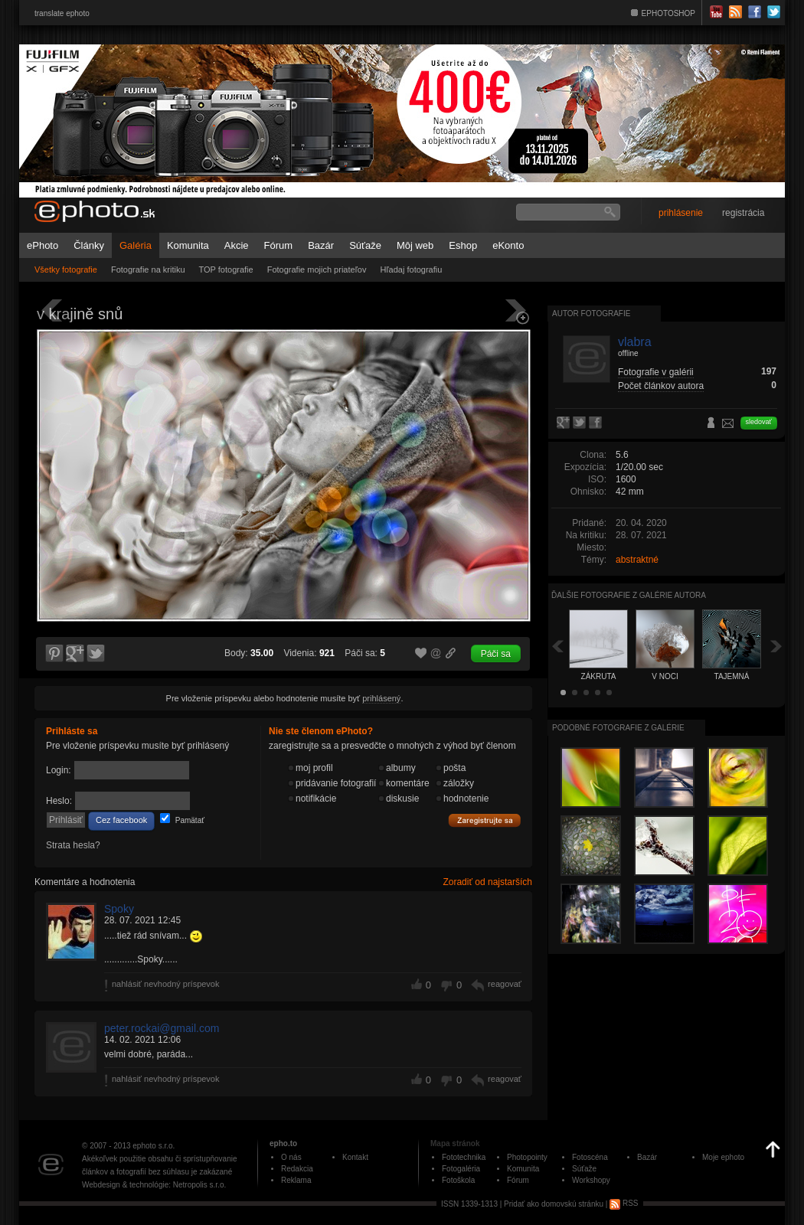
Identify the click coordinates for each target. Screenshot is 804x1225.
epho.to (283, 1143)
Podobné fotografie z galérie (618, 728)
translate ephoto (62, 13)
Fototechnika (463, 1157)
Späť (557, 646)
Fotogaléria (461, 1169)
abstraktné (637, 559)
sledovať (759, 422)
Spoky (119, 909)
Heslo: (59, 800)
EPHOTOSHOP (668, 13)
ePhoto (42, 245)
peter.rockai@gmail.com (161, 1028)
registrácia (743, 212)
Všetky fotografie (65, 269)
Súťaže (365, 245)
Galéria (135, 245)
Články (89, 245)
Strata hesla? (73, 845)
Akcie (236, 245)
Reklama (296, 1180)
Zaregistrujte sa (484, 821)
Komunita (188, 245)
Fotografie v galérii (656, 372)
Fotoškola (458, 1180)
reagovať (504, 983)
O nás (291, 1157)
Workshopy (591, 1180)
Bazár (321, 245)
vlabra (635, 341)
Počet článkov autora (661, 386)
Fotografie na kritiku (148, 269)
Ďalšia (776, 646)
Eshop (463, 245)
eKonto (508, 245)
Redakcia (297, 1169)
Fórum (278, 245)
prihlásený (381, 698)
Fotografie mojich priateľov (317, 269)
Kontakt (355, 1157)
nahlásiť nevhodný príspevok (166, 983)
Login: (58, 770)
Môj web (415, 245)
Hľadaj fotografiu (411, 269)
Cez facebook (121, 820)
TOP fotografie (226, 269)
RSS (624, 1203)
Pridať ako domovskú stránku (553, 1203)
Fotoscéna (590, 1157)
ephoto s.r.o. (153, 1146)
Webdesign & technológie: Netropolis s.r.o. (154, 1185)
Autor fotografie (591, 313)
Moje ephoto (723, 1157)
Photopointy (527, 1157)
